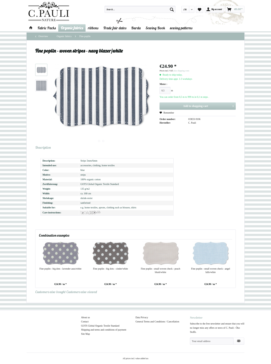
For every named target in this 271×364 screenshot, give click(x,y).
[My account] (214, 9)
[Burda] (136, 28)
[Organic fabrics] (72, 28)
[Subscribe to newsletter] (238, 341)
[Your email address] (211, 341)
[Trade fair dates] (115, 28)
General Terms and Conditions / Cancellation (157, 321)
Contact (85, 321)
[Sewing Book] (155, 28)
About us (85, 317)
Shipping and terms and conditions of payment (103, 329)
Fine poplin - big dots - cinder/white (110, 268)
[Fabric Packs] (46, 28)
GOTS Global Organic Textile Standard (100, 325)
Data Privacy (142, 317)
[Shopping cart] (234, 9)
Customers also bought (50, 292)
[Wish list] (199, 9)
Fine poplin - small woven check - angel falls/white (210, 270)
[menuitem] (140, 11)
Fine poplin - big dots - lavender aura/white (60, 268)
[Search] (171, 9)
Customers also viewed (81, 292)
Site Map (85, 334)
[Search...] (140, 9)
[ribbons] (93, 28)
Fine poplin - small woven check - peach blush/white (160, 270)
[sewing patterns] (181, 28)
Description (43, 147)
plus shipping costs (181, 71)
